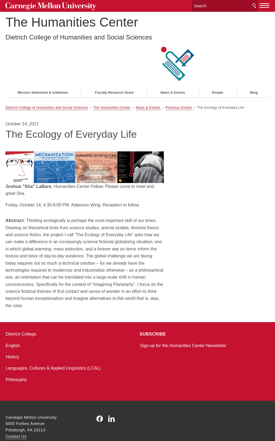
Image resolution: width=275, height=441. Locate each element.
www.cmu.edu (45, 418)
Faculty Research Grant (114, 63)
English (13, 316)
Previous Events (179, 78)
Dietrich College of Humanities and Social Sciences (78, 43)
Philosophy (16, 350)
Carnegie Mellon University (45, 6)
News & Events (173, 63)
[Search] (225, 5)
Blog (254, 63)
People (217, 63)
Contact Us (15, 407)
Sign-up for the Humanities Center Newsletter (183, 316)
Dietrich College (21, 305)
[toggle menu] (265, 4)
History (12, 328)
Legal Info (14, 418)
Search (254, 5)
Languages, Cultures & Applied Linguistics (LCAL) (53, 339)
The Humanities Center (71, 28)
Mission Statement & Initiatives (42, 63)
